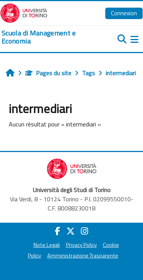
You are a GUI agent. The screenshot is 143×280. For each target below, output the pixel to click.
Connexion (124, 13)
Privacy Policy (81, 245)
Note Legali (47, 245)
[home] (48, 37)
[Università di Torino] (24, 12)
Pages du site (48, 73)
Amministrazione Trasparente (82, 255)
